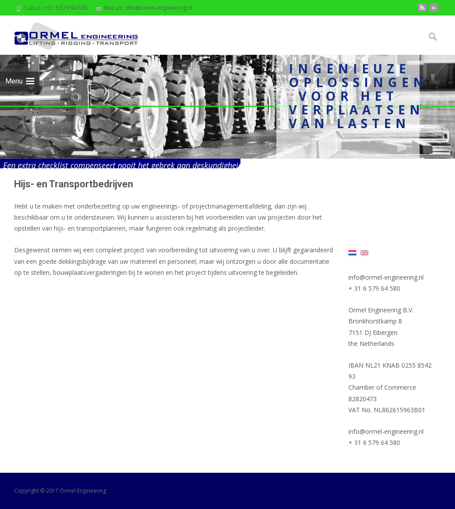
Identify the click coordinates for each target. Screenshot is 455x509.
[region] (227, 111)
